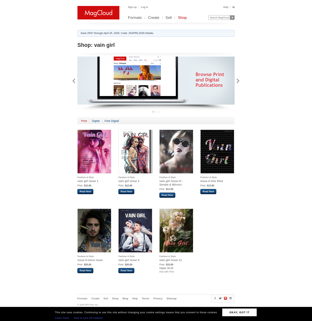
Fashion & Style (85, 177)
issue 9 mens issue (90, 260)
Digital (96, 120)
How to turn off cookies (88, 318)
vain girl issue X (129, 260)
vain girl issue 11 (170, 260)
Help (225, 7)
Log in (144, 7)
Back (74, 81)
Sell (169, 18)
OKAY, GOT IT (239, 312)
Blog (125, 298)
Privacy (158, 298)
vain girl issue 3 (128, 181)
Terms (145, 298)
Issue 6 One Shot (211, 181)
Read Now (85, 191)
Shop (182, 18)
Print (84, 120)
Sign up (132, 7)
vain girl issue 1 (87, 181)
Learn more (62, 318)
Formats (135, 18)
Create (153, 18)
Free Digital (112, 120)
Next (238, 81)
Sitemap (172, 298)
